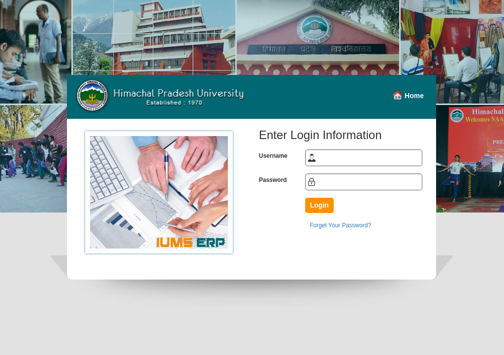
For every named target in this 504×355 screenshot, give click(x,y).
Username (273, 155)
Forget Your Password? (340, 225)
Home (414, 96)
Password (273, 180)
